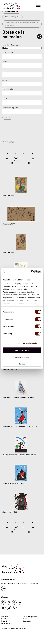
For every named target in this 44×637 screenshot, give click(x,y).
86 (16, 159)
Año (4, 71)
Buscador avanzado (11, 11)
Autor (4, 80)
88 (33, 159)
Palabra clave (7, 52)
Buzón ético (27, 621)
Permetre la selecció (22, 357)
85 (7, 159)
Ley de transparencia (30, 616)
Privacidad (4, 621)
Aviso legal (4, 619)
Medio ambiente (6, 623)
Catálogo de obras (11, 22)
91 (29, 163)
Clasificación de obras (11, 45)
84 (33, 154)
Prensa (25, 619)
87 (24, 159)
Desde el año (7, 89)
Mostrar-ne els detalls (27, 343)
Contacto (4, 616)
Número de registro (10, 108)
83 (24, 154)
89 (11, 163)
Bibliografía (15, 17)
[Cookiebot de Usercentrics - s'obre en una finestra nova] (31, 271)
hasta (4, 98)
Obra (6, 17)
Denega (22, 364)
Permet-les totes (22, 350)
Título (4, 62)
